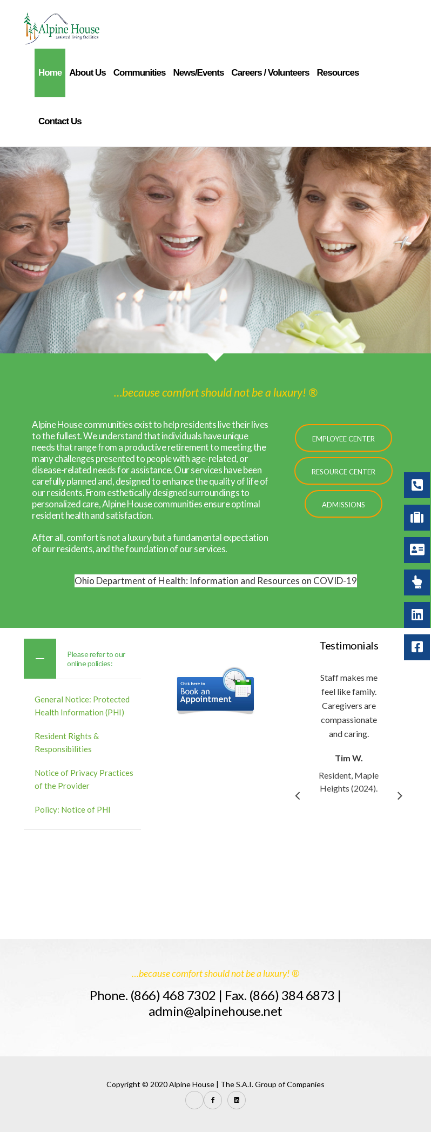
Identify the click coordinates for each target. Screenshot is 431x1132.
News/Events (198, 73)
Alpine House (191, 1084)
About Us (87, 73)
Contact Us (60, 121)
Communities (139, 73)
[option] (355, 733)
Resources (337, 73)
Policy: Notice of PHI (73, 809)
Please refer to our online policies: (96, 658)
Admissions (343, 504)
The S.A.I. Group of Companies (272, 1084)
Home (50, 73)
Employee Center (343, 438)
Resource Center (343, 471)
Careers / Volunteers (270, 73)
